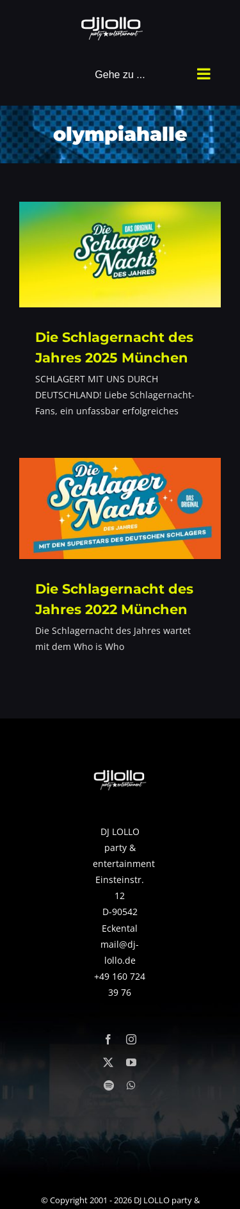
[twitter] (108, 1062)
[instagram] (131, 1039)
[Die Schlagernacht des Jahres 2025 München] (120, 254)
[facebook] (108, 1039)
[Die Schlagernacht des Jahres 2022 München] (120, 508)
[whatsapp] (131, 1085)
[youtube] (131, 1062)
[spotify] (109, 1085)
